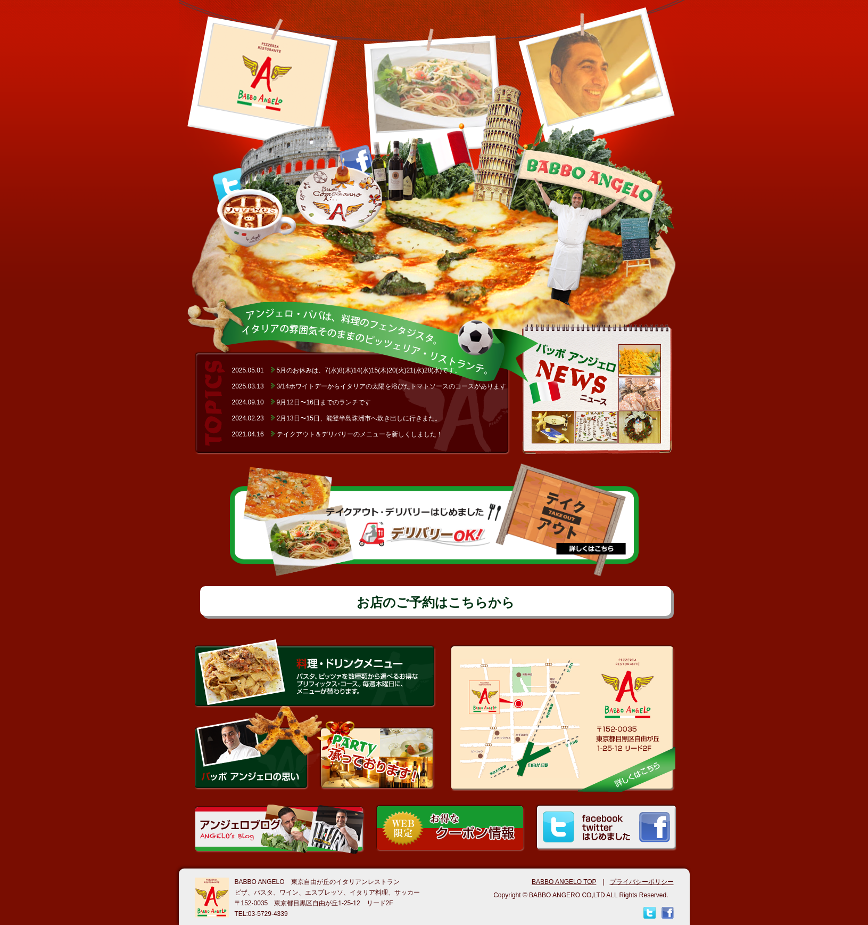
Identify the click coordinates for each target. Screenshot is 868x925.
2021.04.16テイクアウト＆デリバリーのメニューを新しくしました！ (337, 434)
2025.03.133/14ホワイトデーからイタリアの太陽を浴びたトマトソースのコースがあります (369, 386)
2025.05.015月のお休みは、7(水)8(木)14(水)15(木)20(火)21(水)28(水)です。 (346, 370)
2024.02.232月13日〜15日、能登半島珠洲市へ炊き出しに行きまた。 (336, 418)
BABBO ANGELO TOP (564, 882)
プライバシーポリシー (642, 882)
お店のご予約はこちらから (436, 602)
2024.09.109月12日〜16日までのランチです (301, 402)
